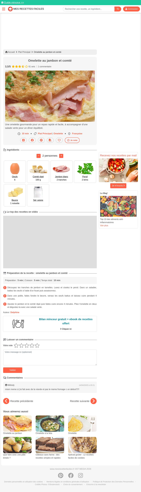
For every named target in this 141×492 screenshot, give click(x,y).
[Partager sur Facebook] (32, 140)
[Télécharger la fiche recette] (50, 140)
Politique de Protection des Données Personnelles (113, 482)
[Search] (117, 8)
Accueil (10, 52)
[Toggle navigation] (3, 9)
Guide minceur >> (14, 2)
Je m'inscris (118, 186)
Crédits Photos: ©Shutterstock (47, 484)
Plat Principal (24, 52)
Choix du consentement (72, 484)
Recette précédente (18, 401)
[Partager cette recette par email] (23, 140)
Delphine (14, 312)
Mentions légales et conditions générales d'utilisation (67, 482)
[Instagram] (80, 477)
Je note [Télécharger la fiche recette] (72, 140)
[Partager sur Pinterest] (41, 140)
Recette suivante (83, 401)
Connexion (131, 9)
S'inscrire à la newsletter (96, 484)
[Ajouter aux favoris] (59, 140)
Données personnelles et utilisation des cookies (23, 482)
